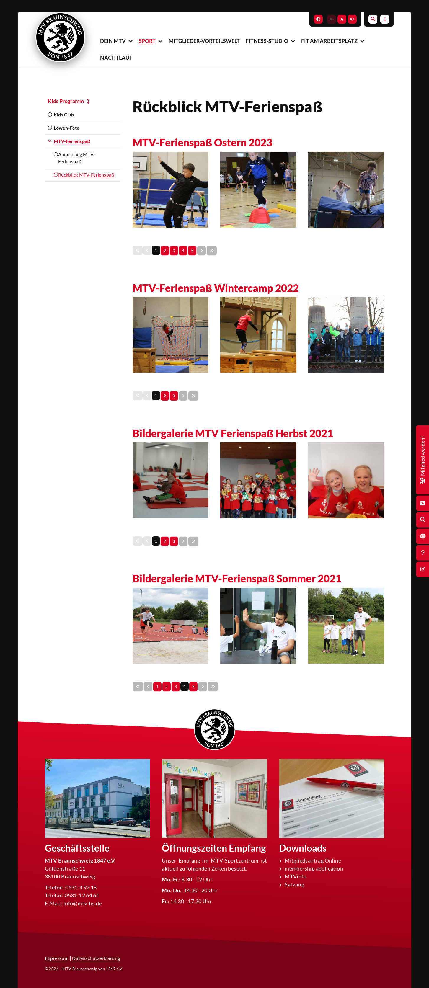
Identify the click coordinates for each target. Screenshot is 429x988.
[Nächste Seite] (201, 251)
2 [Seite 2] (165, 250)
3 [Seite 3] (174, 250)
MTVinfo (295, 876)
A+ (352, 19)
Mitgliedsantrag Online (313, 860)
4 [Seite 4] (183, 250)
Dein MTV (113, 40)
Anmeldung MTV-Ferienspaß (76, 157)
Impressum (57, 958)
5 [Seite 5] (192, 250)
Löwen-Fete (67, 127)
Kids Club (64, 114)
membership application (314, 868)
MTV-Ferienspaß (72, 141)
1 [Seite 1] (157, 686)
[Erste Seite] (138, 687)
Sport (147, 40)
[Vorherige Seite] (148, 687)
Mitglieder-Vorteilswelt (204, 40)
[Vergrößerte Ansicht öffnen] (170, 190)
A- (332, 19)
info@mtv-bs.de (82, 903)
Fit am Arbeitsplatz (329, 40)
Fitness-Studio (267, 40)
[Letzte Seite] (211, 251)
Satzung (294, 884)
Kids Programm (66, 101)
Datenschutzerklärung (96, 958)
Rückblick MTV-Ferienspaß (86, 174)
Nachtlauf (116, 57)
